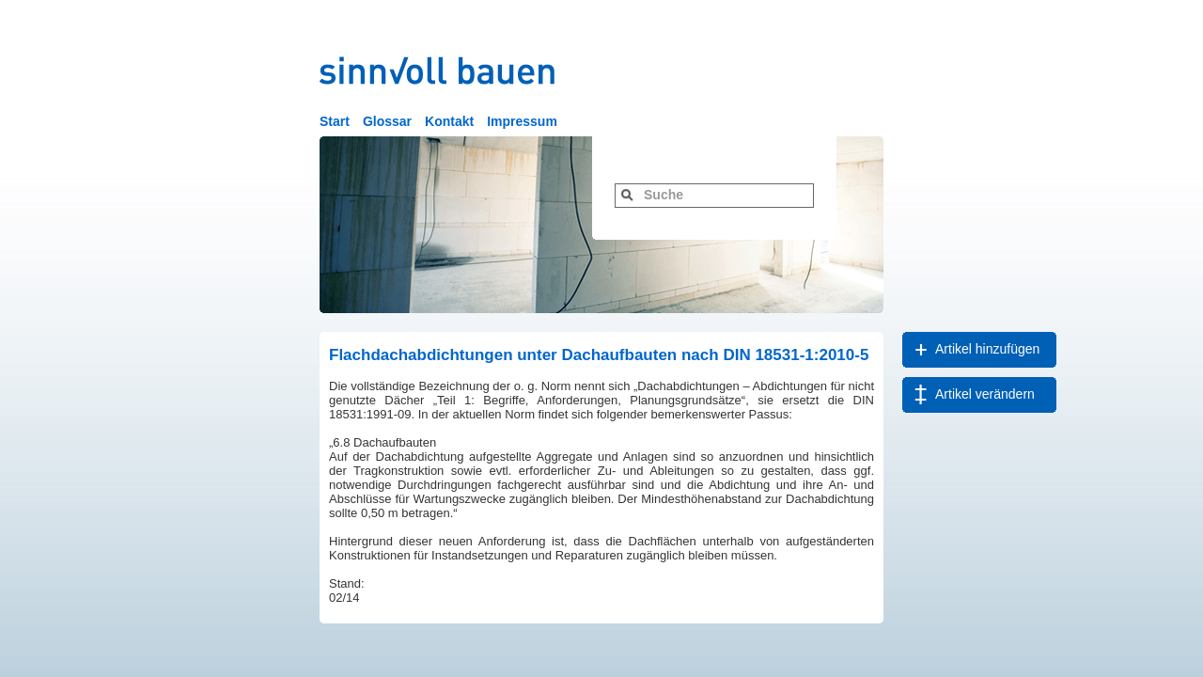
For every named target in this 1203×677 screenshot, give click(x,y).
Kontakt (449, 121)
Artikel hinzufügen (987, 348)
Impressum (522, 121)
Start (335, 121)
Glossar (387, 121)
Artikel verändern (985, 393)
